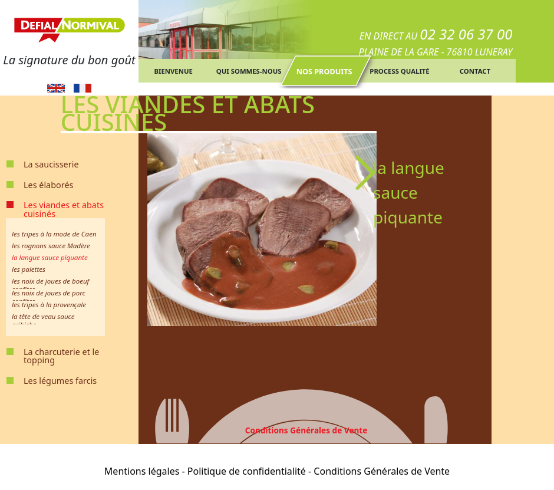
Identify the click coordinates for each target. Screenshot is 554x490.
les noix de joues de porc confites (48, 296)
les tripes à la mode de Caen (54, 233)
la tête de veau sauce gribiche (43, 320)
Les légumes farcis (60, 380)
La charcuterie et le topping (61, 356)
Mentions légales (142, 471)
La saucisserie (51, 164)
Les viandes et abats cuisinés (64, 209)
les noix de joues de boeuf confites (50, 285)
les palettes (28, 269)
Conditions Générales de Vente (306, 430)
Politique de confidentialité (246, 471)
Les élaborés (48, 184)
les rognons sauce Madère (51, 245)
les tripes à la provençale (49, 304)
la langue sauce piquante (50, 257)
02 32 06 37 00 (466, 34)
